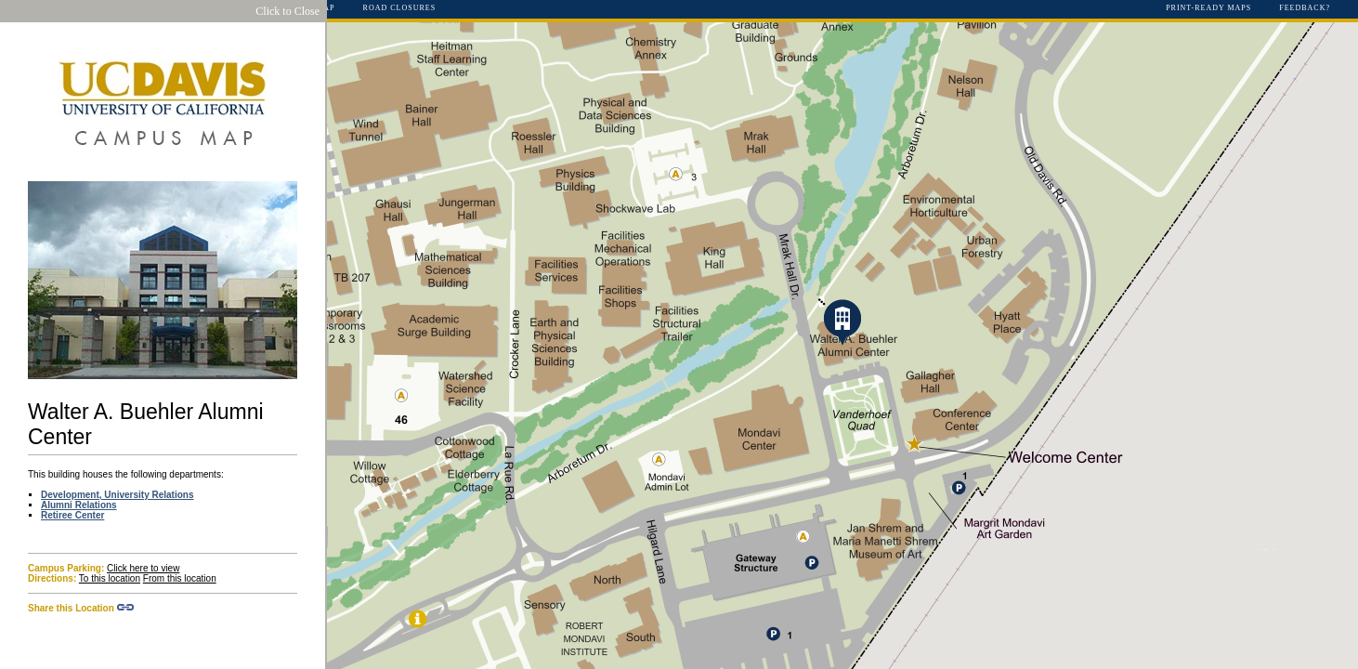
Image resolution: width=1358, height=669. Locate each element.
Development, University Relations (117, 495)
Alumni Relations (79, 505)
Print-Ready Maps (1208, 8)
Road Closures (400, 8)
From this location (179, 578)
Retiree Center (72, 515)
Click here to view (143, 568)
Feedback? (1304, 8)
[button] (842, 322)
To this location (109, 578)
